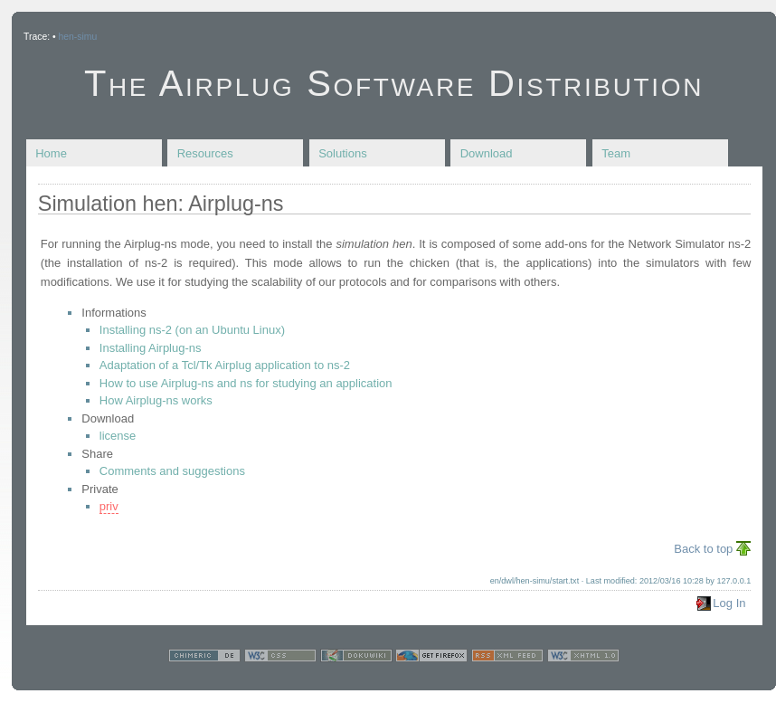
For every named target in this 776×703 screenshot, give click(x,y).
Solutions (342, 153)
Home (51, 153)
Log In (729, 603)
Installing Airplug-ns (150, 348)
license (117, 435)
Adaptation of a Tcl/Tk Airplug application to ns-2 (224, 365)
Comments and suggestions (172, 471)
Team (615, 153)
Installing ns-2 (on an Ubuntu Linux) (192, 330)
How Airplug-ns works (156, 400)
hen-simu (77, 37)
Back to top (703, 549)
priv (108, 506)
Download (486, 153)
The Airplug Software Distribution (394, 83)
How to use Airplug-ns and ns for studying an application (246, 383)
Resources (205, 153)
